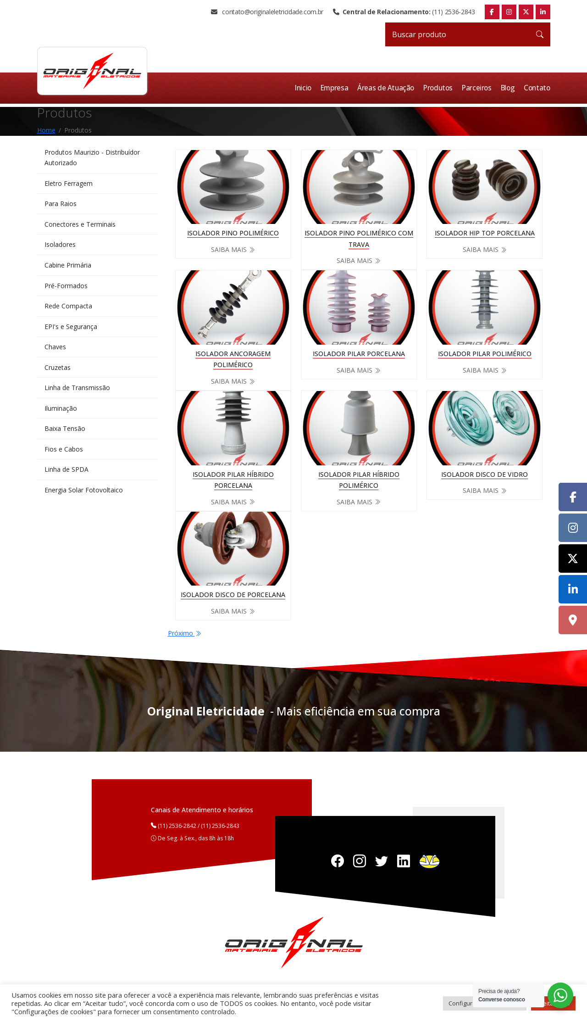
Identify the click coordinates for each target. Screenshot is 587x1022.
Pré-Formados (66, 287)
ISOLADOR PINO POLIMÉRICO (233, 233)
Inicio (307, 88)
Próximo (184, 633)
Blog (509, 88)
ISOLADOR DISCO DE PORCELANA (233, 594)
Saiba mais (233, 249)
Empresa (338, 88)
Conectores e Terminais (80, 225)
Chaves (55, 349)
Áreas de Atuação (389, 88)
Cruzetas (57, 370)
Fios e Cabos (63, 452)
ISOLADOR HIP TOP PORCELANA (485, 233)
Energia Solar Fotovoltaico (83, 494)
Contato (537, 88)
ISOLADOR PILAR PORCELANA (359, 353)
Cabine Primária (67, 266)
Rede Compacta (68, 307)
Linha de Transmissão (77, 390)
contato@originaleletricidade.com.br (267, 12)
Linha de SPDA (66, 473)
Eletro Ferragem (68, 183)
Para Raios (60, 204)
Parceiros (478, 88)
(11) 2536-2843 (404, 12)
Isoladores (60, 245)
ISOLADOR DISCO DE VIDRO (484, 473)
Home (46, 129)
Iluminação (60, 411)
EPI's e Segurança (70, 328)
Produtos (440, 88)
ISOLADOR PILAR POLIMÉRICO (485, 353)
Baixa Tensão (64, 432)
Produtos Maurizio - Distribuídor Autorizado (92, 157)
